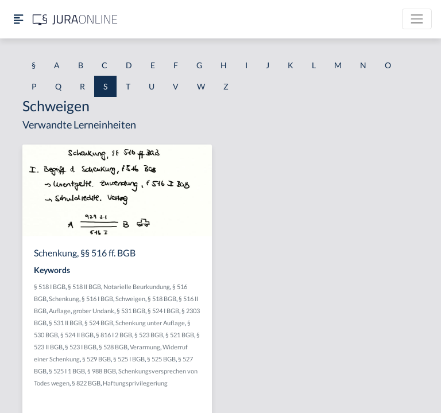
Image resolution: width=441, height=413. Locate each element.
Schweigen (130, 298)
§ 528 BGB (113, 346)
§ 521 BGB (179, 334)
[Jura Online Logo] (75, 19)
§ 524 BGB (98, 322)
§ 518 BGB (162, 298)
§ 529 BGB (96, 359)
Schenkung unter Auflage (150, 322)
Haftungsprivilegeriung (135, 383)
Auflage (60, 310)
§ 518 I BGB (49, 286)
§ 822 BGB (86, 383)
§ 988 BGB (101, 371)
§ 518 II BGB (84, 286)
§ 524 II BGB (77, 334)
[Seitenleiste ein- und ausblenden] (18, 19)
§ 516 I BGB (97, 298)
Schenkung (64, 298)
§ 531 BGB (131, 310)
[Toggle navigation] (417, 19)
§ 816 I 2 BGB (114, 334)
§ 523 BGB (148, 334)
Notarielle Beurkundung (136, 286)
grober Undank (93, 310)
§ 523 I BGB (80, 346)
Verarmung (145, 346)
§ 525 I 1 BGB (67, 371)
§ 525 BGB (161, 359)
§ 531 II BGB (65, 322)
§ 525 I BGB (129, 359)
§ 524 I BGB (163, 310)
